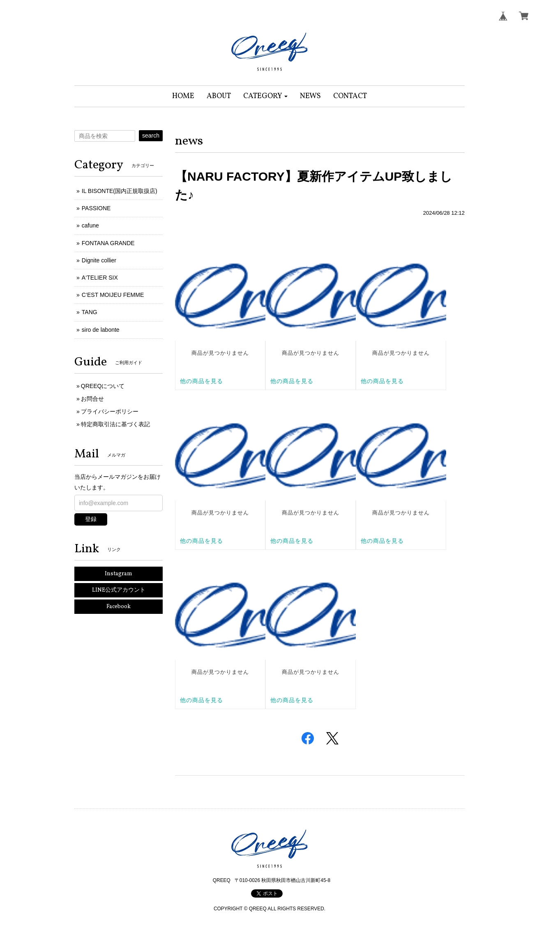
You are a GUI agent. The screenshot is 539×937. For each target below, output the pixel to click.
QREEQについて (103, 386)
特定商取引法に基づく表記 (115, 424)
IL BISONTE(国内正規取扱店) (119, 191)
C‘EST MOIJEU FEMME (113, 295)
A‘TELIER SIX (100, 277)
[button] (265, 96)
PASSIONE (96, 208)
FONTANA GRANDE (108, 243)
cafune (90, 225)
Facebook (118, 607)
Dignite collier (99, 260)
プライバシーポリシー (109, 411)
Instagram (118, 574)
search (150, 135)
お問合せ (92, 398)
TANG (89, 312)
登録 (91, 519)
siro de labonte (101, 329)
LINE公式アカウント (118, 590)
